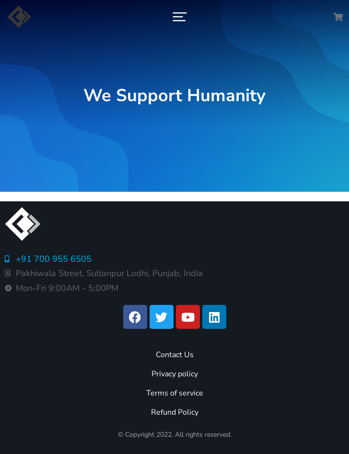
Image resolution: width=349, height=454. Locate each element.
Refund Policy (174, 412)
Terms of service (174, 393)
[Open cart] (338, 17)
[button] (179, 16)
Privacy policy (174, 374)
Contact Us (175, 354)
